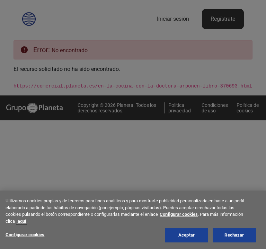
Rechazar (234, 236)
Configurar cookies (179, 215)
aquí (21, 221)
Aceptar (186, 236)
